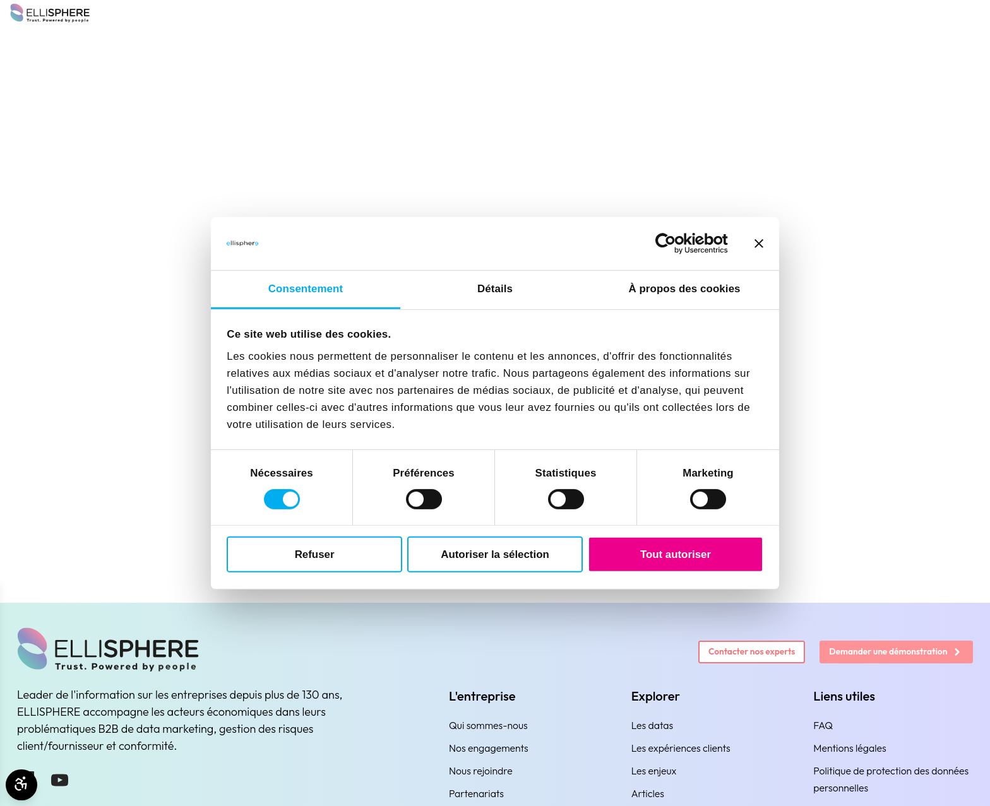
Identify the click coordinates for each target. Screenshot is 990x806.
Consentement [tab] (305, 289)
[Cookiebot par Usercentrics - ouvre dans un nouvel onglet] (672, 243)
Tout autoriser (675, 554)
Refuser (315, 554)
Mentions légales (849, 748)
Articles (647, 793)
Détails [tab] (495, 289)
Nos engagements (488, 748)
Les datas (652, 725)
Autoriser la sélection (495, 554)
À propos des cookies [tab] (684, 289)
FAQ (823, 725)
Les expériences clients (681, 748)
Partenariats (476, 793)
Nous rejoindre (481, 770)
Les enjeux (654, 770)
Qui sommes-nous (488, 725)
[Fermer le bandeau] (758, 243)
